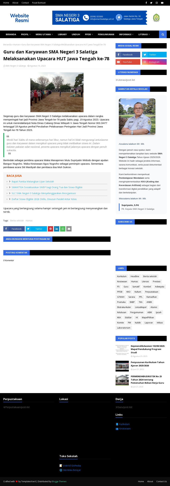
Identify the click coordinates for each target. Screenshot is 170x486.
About (15, 2)
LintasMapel (140, 307)
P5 (118, 286)
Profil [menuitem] (25, 34)
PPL (140, 297)
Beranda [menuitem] (11, 34)
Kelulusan (121, 312)
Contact (25, 2)
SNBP (132, 302)
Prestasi (156, 281)
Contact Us (161, 481)
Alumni (154, 307)
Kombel (147, 286)
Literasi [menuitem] (143, 34)
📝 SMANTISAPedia (70, 465)
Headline (135, 276)
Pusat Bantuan (39, 2)
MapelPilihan (148, 317)
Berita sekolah (17, 220)
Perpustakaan (151, 291)
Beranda (7, 44)
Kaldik (138, 322)
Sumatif (135, 286)
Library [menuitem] (62, 34)
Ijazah (158, 312)
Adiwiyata (159, 286)
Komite (120, 322)
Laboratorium (123, 327)
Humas (16, 44)
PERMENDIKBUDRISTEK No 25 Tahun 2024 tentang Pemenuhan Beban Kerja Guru (147, 379)
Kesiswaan (122, 281)
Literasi (145, 281)
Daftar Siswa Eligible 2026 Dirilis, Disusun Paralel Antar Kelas (44, 199)
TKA (140, 302)
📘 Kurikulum (123, 424)
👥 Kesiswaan (123, 428)
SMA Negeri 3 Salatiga (16, 65)
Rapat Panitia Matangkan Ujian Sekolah (33, 181)
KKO (128, 291)
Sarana (131, 297)
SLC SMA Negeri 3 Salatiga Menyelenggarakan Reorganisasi (44, 193)
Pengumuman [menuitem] (106, 34)
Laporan (149, 322)
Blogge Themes (59, 481)
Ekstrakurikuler (124, 307)
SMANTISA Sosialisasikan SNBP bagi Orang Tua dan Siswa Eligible (47, 187)
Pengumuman (136, 312)
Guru (126, 286)
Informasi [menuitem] (125, 34)
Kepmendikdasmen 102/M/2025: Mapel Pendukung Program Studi (148, 349)
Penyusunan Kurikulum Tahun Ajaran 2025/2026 (147, 364)
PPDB (119, 291)
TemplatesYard (28, 481)
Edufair (128, 317)
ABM (149, 312)
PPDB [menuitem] (88, 34)
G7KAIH (120, 297)
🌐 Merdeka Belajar (70, 470)
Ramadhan (152, 297)
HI (137, 317)
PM (129, 322)
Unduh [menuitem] (76, 34)
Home (6, 2)
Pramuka (121, 302)
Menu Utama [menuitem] (43, 34)
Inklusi (160, 322)
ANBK (149, 302)
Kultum (138, 291)
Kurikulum (122, 276)
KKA (119, 317)
